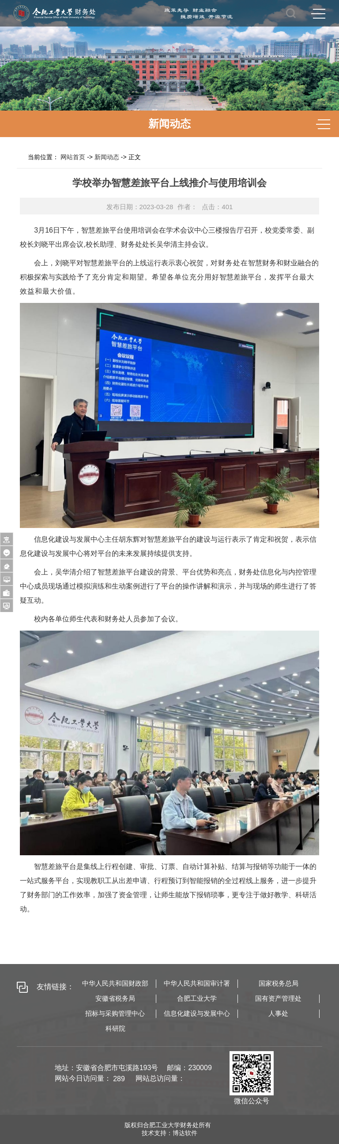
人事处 (278, 1013)
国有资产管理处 (278, 998)
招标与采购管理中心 (115, 1013)
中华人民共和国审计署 (197, 983)
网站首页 (72, 157)
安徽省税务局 (115, 998)
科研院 (115, 1028)
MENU (318, 14)
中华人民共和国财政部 (115, 983)
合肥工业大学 (197, 998)
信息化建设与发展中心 (197, 1013)
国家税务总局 (278, 983)
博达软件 (185, 1132)
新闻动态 (106, 157)
